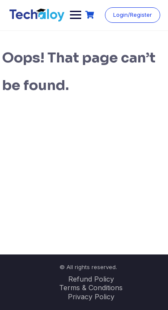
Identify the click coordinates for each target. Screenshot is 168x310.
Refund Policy (91, 279)
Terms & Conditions (91, 287)
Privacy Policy (91, 296)
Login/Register (132, 14)
